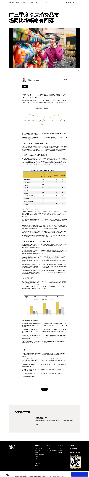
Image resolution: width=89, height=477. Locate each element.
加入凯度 (72, 2)
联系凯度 (60, 450)
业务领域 (18, 2)
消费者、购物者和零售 (39, 454)
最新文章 (25, 2)
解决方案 (31, 2)
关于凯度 (67, 2)
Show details (17, 474)
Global (76, 2)
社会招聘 (48, 448)
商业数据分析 (37, 450)
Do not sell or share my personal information (79, 472)
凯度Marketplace (38, 2)
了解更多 (36, 424)
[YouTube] (75, 455)
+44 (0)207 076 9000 (75, 452)
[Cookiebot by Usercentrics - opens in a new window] (7, 475)
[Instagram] (71, 455)
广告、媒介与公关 (38, 448)
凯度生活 (48, 452)
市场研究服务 (37, 463)
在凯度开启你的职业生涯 (52, 450)
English (62, 2)
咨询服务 (36, 461)
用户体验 (36, 456)
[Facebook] (73, 455)
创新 (36, 458)
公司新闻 (60, 452)
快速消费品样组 (41, 418)
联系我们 (46, 2)
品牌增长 (36, 452)
